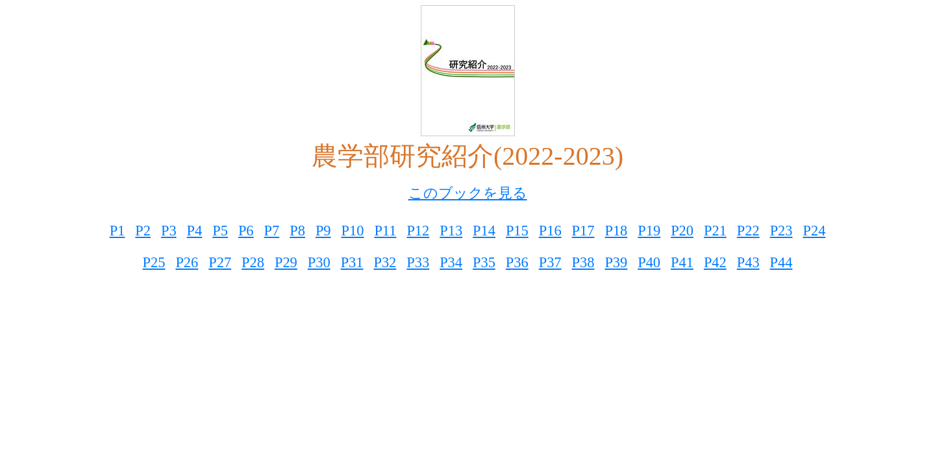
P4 (195, 230)
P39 (616, 262)
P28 (253, 262)
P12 (417, 230)
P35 (484, 262)
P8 (297, 230)
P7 (272, 230)
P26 (186, 262)
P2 (143, 230)
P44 (781, 262)
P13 (451, 230)
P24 (814, 230)
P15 (517, 230)
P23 (781, 230)
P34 (451, 262)
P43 (748, 262)
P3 (169, 230)
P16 (550, 230)
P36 (517, 262)
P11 (385, 230)
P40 (649, 262)
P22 (748, 230)
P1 (117, 230)
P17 (583, 230)
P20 (682, 230)
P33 (417, 262)
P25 (154, 262)
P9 (323, 230)
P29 (286, 262)
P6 (246, 230)
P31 (352, 262)
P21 (715, 230)
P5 (220, 230)
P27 (219, 262)
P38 (583, 262)
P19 (649, 230)
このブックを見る (467, 193)
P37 (550, 262)
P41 (682, 262)
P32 (384, 262)
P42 (715, 262)
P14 (484, 230)
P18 (616, 230)
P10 (353, 230)
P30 (319, 262)
